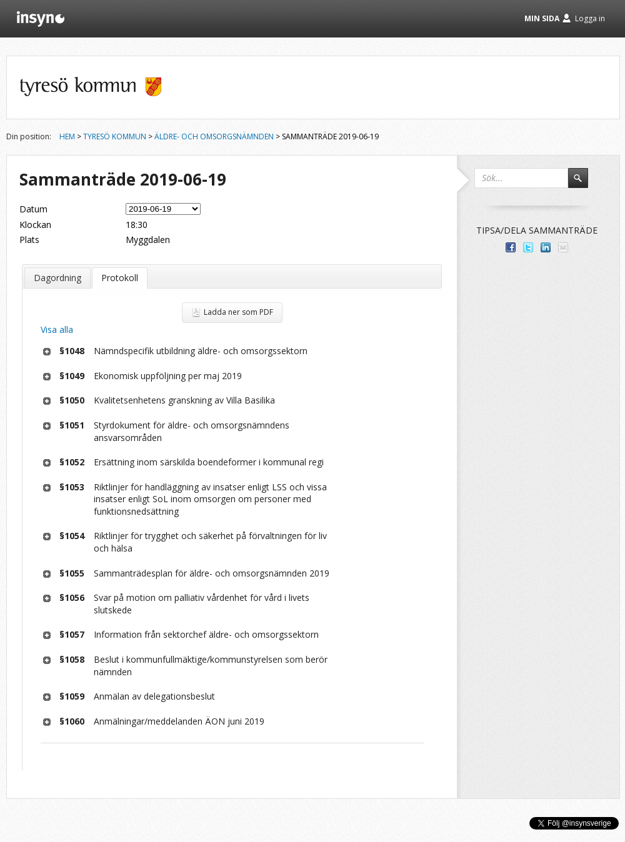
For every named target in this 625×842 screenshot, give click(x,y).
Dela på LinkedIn (546, 247)
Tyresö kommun (114, 136)
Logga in (590, 18)
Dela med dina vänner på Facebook (511, 247)
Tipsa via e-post (563, 247)
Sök (583, 183)
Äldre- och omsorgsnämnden (214, 136)
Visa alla (57, 329)
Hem (67, 136)
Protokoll (119, 278)
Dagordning (57, 278)
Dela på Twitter (528, 247)
